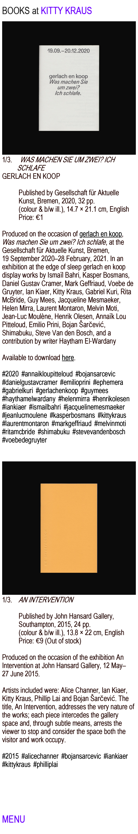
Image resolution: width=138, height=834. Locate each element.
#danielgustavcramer (29, 382)
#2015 (10, 756)
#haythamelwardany (28, 398)
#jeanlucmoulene (24, 415)
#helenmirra (74, 398)
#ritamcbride (18, 431)
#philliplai (45, 764)
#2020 (10, 373)
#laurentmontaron (25, 423)
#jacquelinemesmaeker (94, 406)
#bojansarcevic (95, 373)
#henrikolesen (111, 398)
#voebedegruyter (24, 439)
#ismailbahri (45, 406)
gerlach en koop (100, 233)
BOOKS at (20, 10)
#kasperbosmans (72, 415)
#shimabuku (54, 431)
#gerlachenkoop (57, 390)
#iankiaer (14, 406)
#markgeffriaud (72, 423)
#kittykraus (112, 415)
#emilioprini (75, 382)
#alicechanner (40, 756)
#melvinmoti (110, 423)
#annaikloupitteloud (47, 373)
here (68, 357)
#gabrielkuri (17, 390)
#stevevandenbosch (98, 431)
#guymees (94, 390)
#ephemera (108, 382)
